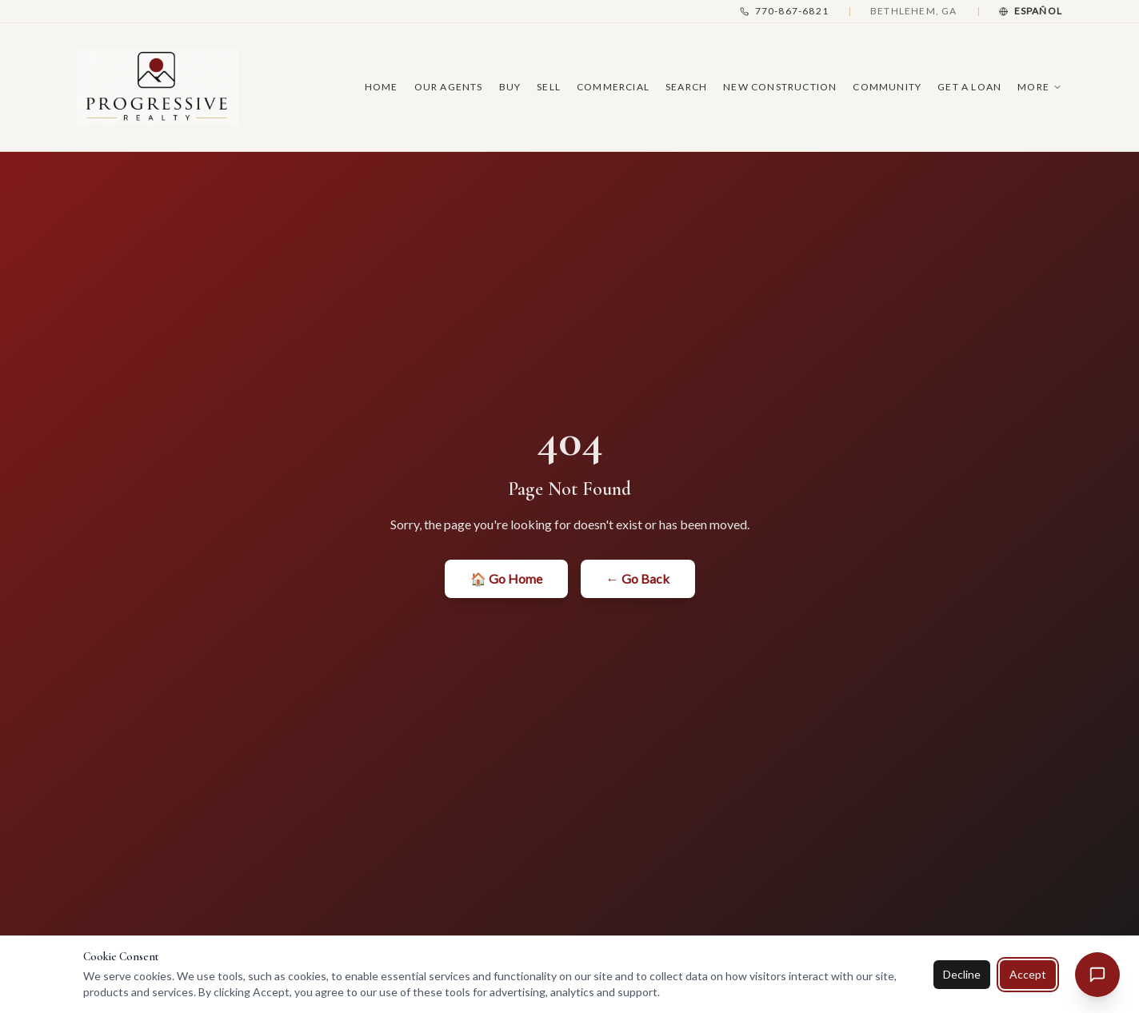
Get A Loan (969, 87)
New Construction (780, 87)
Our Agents (448, 87)
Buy (510, 87)
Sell (549, 87)
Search (686, 87)
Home (381, 87)
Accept (1027, 974)
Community (887, 87)
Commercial (613, 87)
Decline (962, 974)
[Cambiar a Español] (1030, 11)
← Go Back (637, 578)
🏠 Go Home (506, 578)
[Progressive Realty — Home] (157, 87)
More (1039, 87)
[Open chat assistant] (1097, 974)
